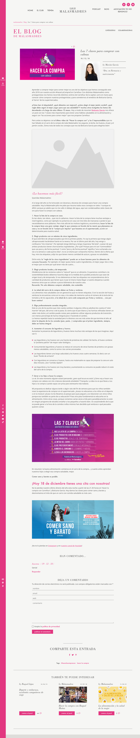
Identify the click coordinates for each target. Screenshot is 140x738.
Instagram (52, 546)
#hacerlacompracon (68, 663)
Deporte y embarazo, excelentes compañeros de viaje (31, 692)
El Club (40, 10)
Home (30, 10)
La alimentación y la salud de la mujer (112, 707)
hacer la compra (83, 663)
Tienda (50, 10)
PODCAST (96, 9)
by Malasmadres (66, 684)
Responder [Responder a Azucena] (36, 571)
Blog (106, 9)
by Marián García (111, 64)
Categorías (110, 30)
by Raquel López (26, 684)
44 (39, 713)
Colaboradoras (125, 30)
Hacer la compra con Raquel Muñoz (72, 707)
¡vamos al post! (27, 713)
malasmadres (17, 22)
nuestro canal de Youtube (71, 546)
